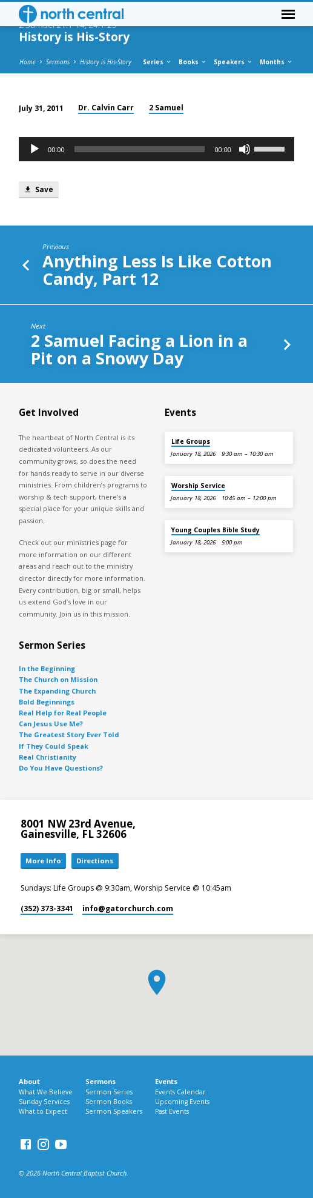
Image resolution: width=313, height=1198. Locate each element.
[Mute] (245, 149)
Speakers (233, 62)
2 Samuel (166, 107)
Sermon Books (108, 1101)
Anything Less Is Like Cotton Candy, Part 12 (157, 270)
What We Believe (46, 1092)
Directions (94, 860)
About (29, 1081)
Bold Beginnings (46, 701)
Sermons (58, 62)
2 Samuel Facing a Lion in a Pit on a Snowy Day (139, 349)
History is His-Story (105, 62)
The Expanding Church (57, 690)
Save (38, 189)
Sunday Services (44, 1101)
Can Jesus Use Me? (51, 723)
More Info (43, 860)
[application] (156, 149)
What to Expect (43, 1111)
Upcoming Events (182, 1101)
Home (27, 62)
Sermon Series (109, 1092)
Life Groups (190, 441)
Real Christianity (47, 756)
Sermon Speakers (113, 1111)
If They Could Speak (53, 746)
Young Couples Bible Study (215, 530)
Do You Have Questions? (61, 767)
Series (157, 62)
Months (276, 62)
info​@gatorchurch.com (127, 908)
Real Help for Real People (63, 712)
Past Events (172, 1111)
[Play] (34, 149)
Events (166, 1081)
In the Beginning (47, 668)
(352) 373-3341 (47, 908)
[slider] (139, 149)
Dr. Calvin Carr (106, 107)
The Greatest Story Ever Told (69, 734)
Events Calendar (180, 1092)
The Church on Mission (58, 679)
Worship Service (198, 485)
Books (193, 62)
